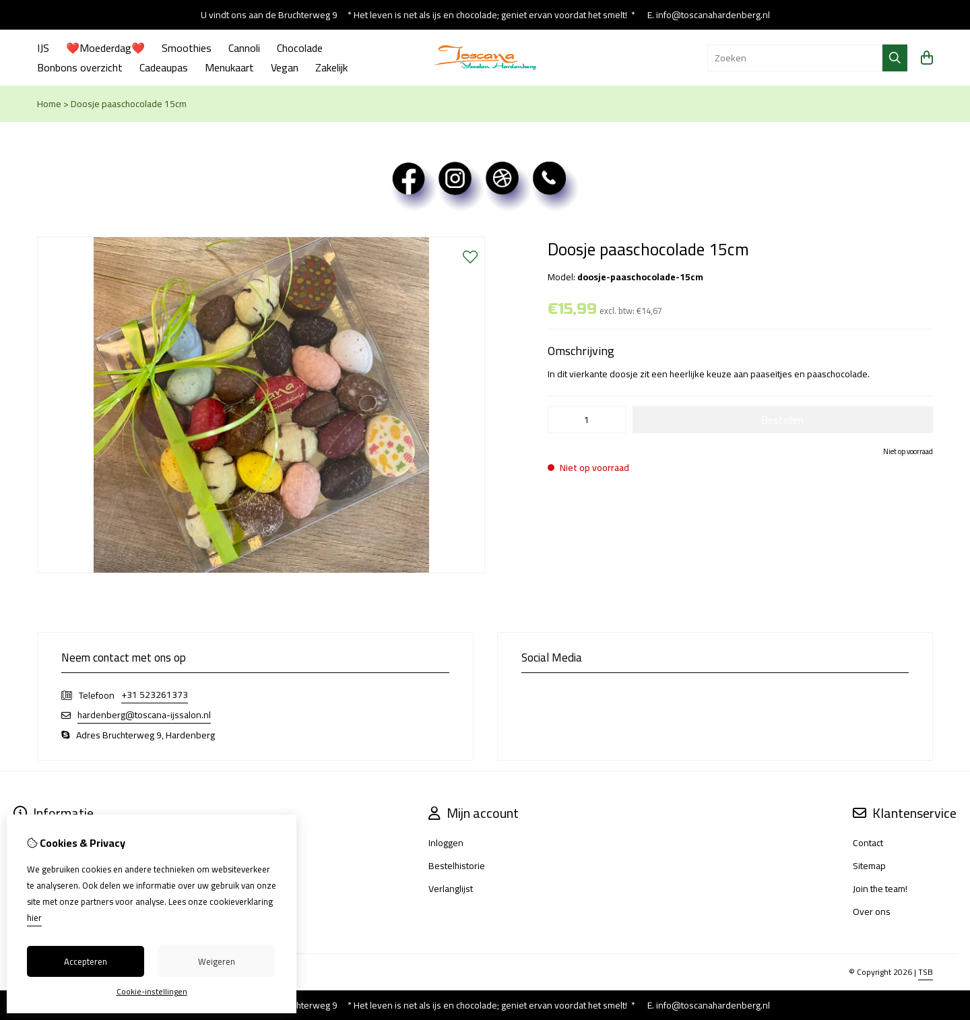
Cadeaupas (163, 67)
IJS (43, 48)
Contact (868, 843)
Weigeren (216, 961)
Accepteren (85, 961)
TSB (925, 972)
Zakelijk (331, 67)
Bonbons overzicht (80, 67)
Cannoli (244, 48)
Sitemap (869, 865)
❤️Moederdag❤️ (105, 48)
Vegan (284, 67)
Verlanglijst (450, 888)
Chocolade (300, 48)
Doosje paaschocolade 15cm (129, 104)
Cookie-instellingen (152, 991)
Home (49, 104)
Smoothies (187, 48)
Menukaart (229, 67)
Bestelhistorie (456, 865)
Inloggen (445, 843)
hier (34, 918)
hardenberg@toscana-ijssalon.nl (144, 715)
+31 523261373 (154, 695)
